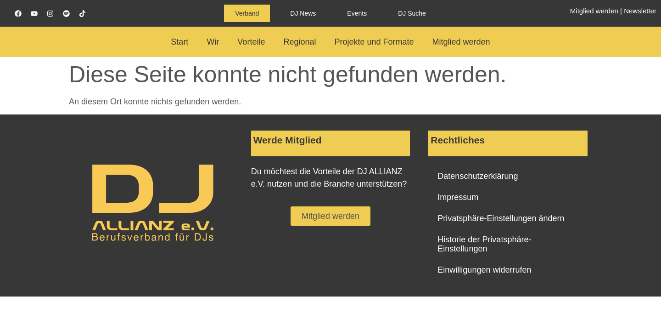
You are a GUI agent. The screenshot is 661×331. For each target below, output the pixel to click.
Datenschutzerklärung (477, 176)
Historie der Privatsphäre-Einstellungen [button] (484, 244)
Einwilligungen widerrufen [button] (484, 269)
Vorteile (251, 41)
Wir (213, 41)
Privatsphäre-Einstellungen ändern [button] (500, 218)
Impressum (457, 197)
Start (179, 41)
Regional (299, 41)
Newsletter (640, 11)
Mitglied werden (594, 11)
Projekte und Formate (374, 41)
